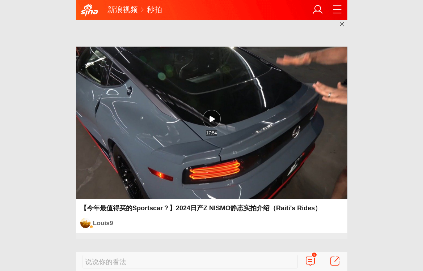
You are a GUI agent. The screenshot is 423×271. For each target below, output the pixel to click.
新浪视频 (122, 9)
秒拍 (154, 9)
